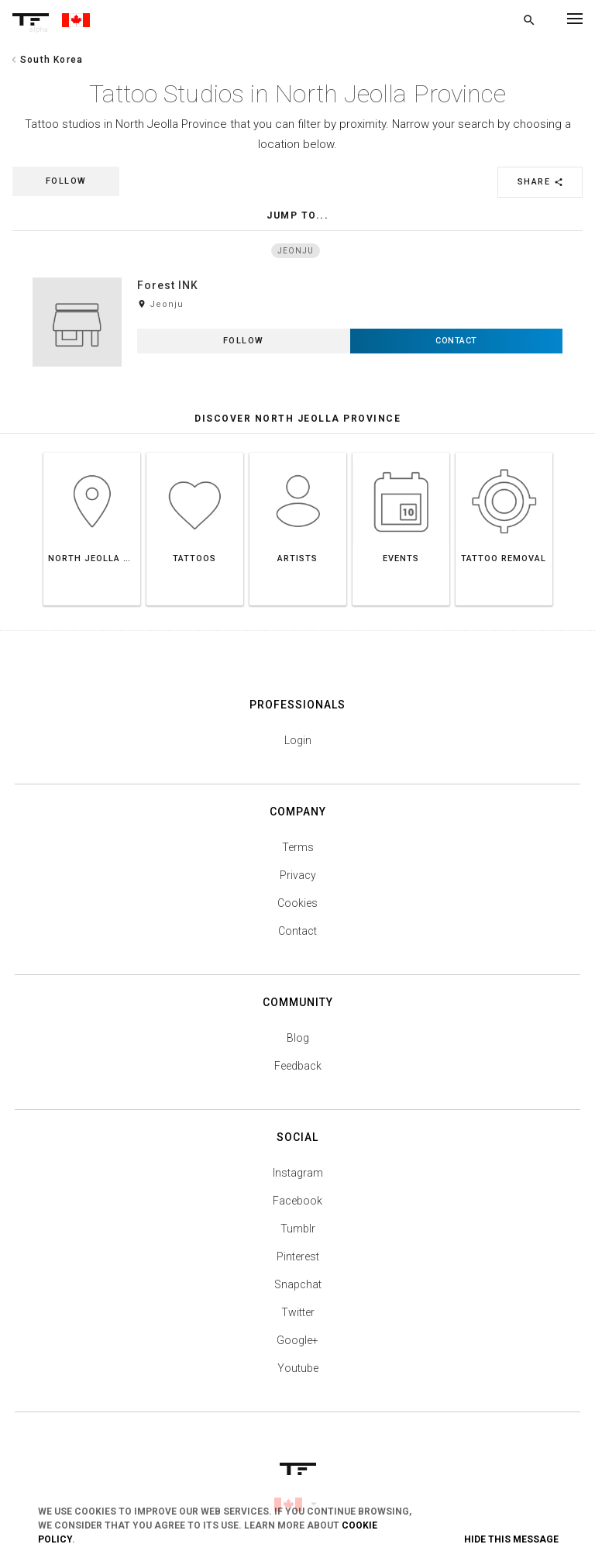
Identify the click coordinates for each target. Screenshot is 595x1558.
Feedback (298, 1066)
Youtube (297, 1368)
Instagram (298, 1173)
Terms (298, 847)
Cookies (297, 903)
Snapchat (298, 1284)
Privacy (298, 875)
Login (297, 740)
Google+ (297, 1340)
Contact (297, 931)
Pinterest (298, 1256)
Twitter (298, 1312)
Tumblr (297, 1228)
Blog (298, 1038)
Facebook (297, 1200)
